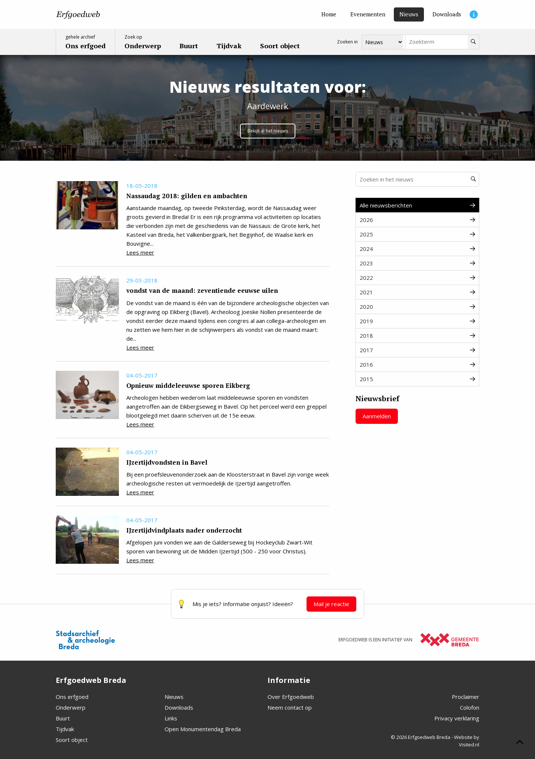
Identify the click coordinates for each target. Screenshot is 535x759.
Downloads (179, 707)
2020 (417, 306)
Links (171, 718)
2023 (417, 263)
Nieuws (174, 696)
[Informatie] (474, 14)
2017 (417, 350)
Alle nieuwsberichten (417, 205)
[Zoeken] (473, 42)
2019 (417, 321)
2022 (417, 277)
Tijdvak (65, 729)
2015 (417, 379)
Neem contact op (290, 707)
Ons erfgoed (72, 696)
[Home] (329, 14)
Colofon (469, 707)
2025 (417, 234)
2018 (417, 335)
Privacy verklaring (456, 718)
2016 (417, 364)
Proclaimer (465, 696)
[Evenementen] (368, 14)
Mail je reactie (331, 604)
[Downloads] (447, 14)
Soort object (72, 739)
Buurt (63, 718)
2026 (417, 219)
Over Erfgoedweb (291, 696)
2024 (417, 248)
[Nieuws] (409, 14)
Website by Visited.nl (466, 741)
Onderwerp (70, 707)
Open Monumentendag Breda (203, 729)
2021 (417, 292)
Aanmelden (377, 416)
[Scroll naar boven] (520, 743)
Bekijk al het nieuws (267, 131)
